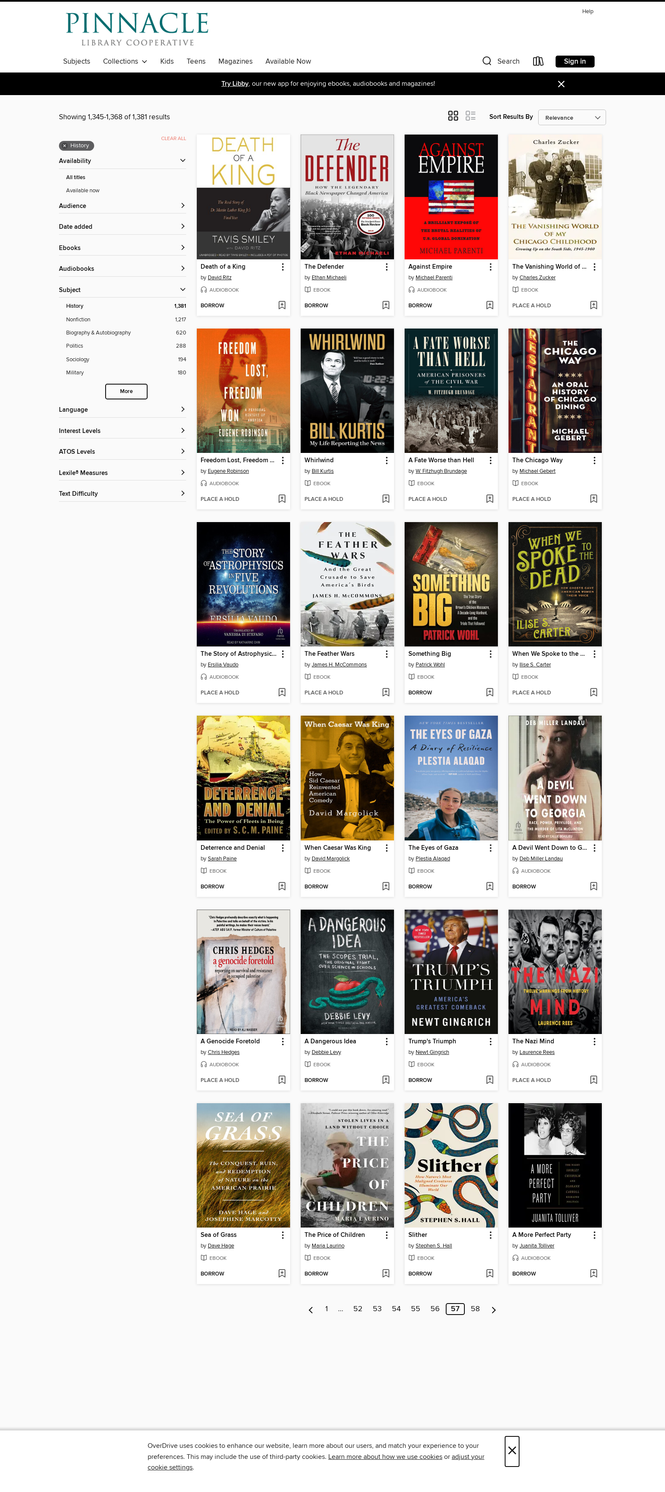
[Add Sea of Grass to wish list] (282, 1274)
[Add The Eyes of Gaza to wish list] (489, 887)
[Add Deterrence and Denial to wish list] (282, 887)
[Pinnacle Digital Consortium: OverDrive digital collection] (137, 29)
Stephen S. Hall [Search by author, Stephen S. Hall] (434, 1245)
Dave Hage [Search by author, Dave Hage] (221, 1245)
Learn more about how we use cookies (385, 1457)
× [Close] (512, 1451)
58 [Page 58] (475, 1309)
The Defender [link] (324, 267)
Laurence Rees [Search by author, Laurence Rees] (537, 1052)
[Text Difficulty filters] (122, 494)
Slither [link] (417, 1235)
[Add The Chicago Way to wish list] (593, 499)
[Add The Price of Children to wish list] (385, 1274)
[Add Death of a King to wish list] (282, 306)
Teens (196, 61)
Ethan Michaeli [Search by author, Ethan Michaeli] (329, 277)
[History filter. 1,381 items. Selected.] (126, 306)
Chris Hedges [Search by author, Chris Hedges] (224, 1052)
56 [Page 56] (435, 1309)
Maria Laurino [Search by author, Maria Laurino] (328, 1245)
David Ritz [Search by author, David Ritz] (220, 277)
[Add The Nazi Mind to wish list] (593, 1080)
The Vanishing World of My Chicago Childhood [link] (551, 267)
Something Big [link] (429, 654)
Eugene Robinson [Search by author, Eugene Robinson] (228, 471)
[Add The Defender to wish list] (385, 306)
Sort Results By (511, 117)
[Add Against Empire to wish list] (489, 306)
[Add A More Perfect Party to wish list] (593, 1274)
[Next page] (494, 1309)
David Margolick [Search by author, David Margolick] (331, 858)
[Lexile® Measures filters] (122, 473)
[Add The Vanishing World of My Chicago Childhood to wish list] (593, 306)
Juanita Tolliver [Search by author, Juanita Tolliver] (537, 1245)
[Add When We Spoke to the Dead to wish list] (593, 693)
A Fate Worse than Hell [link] (441, 460)
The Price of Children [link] (335, 1235)
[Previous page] (311, 1309)
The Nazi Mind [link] (533, 1041)
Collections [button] (125, 61)
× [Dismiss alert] (561, 84)
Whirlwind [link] (319, 460)
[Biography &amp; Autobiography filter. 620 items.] (126, 333)
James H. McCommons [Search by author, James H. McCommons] (339, 664)
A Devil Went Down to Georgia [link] (551, 848)
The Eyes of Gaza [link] (433, 848)
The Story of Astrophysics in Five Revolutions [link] (239, 654)
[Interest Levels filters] (122, 431)
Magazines (235, 61)
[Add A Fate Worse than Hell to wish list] (489, 499)
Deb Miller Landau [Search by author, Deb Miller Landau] (541, 858)
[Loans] (538, 63)
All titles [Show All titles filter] (75, 177)
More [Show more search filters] (126, 391)
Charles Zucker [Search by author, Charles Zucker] (538, 277)
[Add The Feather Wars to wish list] (385, 693)
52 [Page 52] (358, 1309)
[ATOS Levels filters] (122, 452)
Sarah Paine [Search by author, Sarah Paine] (222, 858)
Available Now (288, 61)
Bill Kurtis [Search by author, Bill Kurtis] (323, 471)
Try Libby (235, 83)
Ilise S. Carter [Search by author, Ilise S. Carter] (535, 664)
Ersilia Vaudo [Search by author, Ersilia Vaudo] (223, 664)
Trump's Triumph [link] (432, 1041)
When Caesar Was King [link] (338, 848)
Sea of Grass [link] (219, 1235)
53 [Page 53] (377, 1309)
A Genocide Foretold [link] (230, 1041)
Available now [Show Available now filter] (83, 190)
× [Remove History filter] (65, 146)
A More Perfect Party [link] (541, 1235)
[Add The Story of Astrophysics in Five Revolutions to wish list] (282, 693)
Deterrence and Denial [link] (233, 848)
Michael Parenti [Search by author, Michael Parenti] (434, 277)
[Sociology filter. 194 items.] (126, 359)
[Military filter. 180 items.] (126, 372)
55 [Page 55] (415, 1309)
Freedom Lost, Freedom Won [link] (239, 460)
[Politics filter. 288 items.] (126, 346)
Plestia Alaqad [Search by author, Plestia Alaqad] (433, 858)
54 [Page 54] (396, 1309)
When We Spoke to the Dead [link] (551, 654)
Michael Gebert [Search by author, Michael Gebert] (538, 471)
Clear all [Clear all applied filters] (173, 138)
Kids (167, 61)
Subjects (76, 61)
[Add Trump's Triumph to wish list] (489, 1080)
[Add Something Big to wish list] (489, 693)
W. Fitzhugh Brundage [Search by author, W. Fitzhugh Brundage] (441, 471)
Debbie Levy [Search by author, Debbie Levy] (326, 1052)
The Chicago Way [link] (537, 460)
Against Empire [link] (430, 267)
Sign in (575, 61)
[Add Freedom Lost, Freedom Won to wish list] (282, 499)
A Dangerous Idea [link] (330, 1041)
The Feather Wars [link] (330, 654)
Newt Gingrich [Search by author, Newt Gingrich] (432, 1052)
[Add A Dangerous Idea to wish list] (385, 1080)
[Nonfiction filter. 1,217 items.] (126, 319)
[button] (500, 63)
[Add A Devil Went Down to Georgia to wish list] (593, 887)
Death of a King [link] (223, 267)
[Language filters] (122, 410)
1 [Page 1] (326, 1309)
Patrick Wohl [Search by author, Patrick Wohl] (430, 664)
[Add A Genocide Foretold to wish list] (282, 1080)
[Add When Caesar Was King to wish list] (385, 887)
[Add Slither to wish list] (489, 1274)
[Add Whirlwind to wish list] (385, 499)
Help (587, 11)
